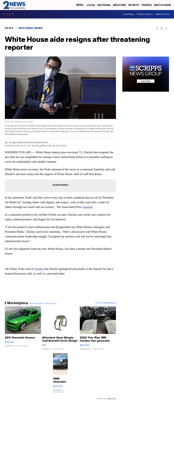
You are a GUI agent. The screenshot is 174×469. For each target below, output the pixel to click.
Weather (119, 5)
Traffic (146, 5)
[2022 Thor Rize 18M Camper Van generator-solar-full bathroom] (98, 329)
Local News (128, 14)
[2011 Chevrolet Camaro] (23, 329)
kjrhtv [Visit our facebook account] (4, 14)
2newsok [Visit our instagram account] (7, 14)
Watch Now (163, 5)
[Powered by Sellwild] (111, 399)
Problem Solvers (145, 14)
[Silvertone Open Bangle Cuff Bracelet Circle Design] (60, 329)
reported (87, 207)
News (9, 28)
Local (91, 5)
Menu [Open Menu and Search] (80, 5)
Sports (133, 5)
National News (162, 14)
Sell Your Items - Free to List (42, 303)
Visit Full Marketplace (105, 303)
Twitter (39, 268)
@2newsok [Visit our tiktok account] (14, 14)
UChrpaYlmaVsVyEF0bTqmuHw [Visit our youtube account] (10, 14)
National (104, 5)
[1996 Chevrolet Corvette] (60, 374)
